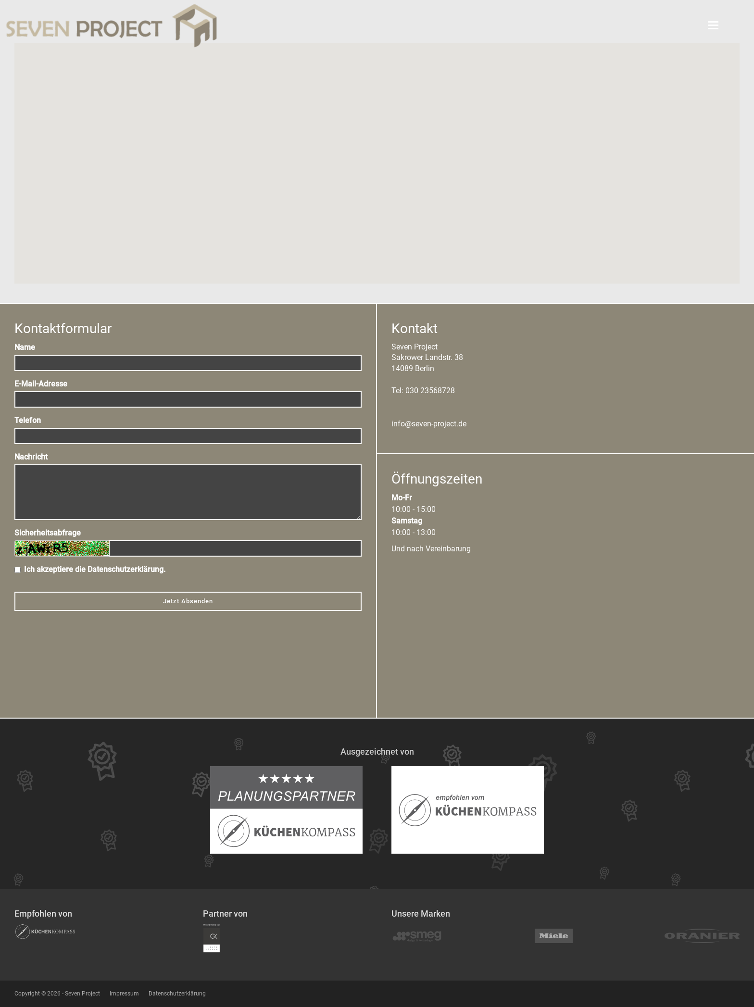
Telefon (27, 420)
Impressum (124, 993)
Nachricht (31, 456)
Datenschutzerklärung (125, 569)
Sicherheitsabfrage (47, 532)
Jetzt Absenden (188, 601)
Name (24, 347)
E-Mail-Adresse (40, 383)
